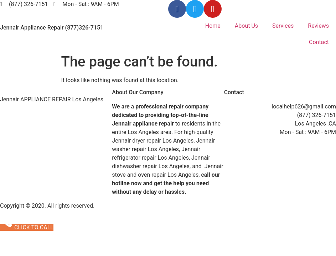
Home (213, 25)
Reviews (318, 25)
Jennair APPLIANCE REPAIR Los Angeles (51, 99)
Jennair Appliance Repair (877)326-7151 (51, 27)
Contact (319, 42)
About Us (246, 25)
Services (283, 25)
